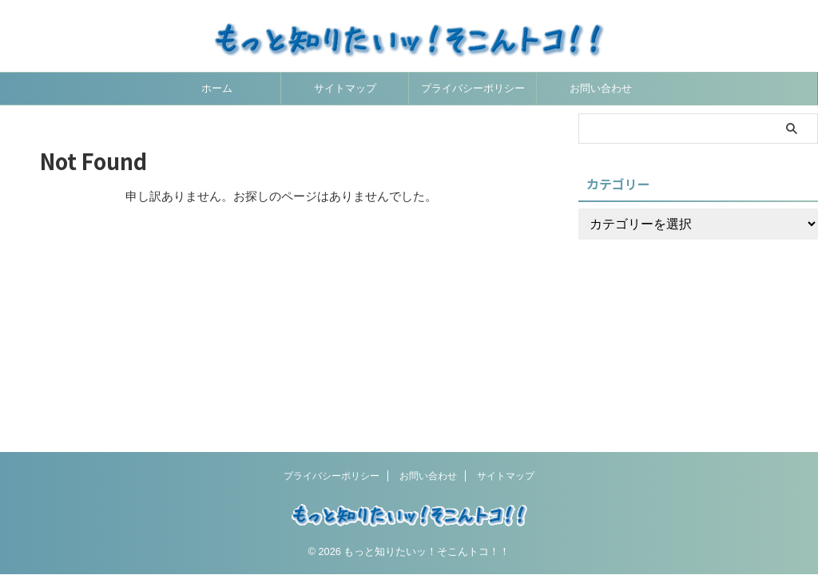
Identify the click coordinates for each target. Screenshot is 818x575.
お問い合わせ (601, 88)
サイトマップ (345, 88)
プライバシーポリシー (473, 88)
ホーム (216, 88)
